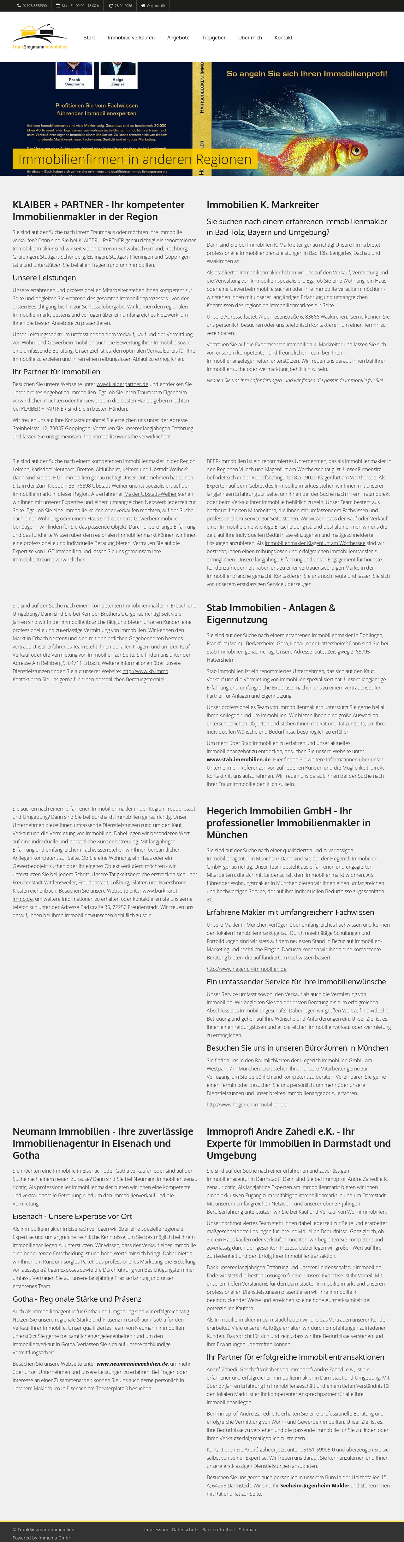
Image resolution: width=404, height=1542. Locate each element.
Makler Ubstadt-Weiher (150, 493)
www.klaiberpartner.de (122, 384)
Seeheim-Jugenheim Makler (314, 1485)
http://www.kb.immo (145, 671)
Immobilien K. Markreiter (275, 244)
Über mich (250, 37)
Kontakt (284, 37)
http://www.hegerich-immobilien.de (247, 968)
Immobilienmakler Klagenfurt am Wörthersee (315, 543)
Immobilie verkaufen (131, 37)
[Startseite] (40, 37)
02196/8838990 (35, 5)
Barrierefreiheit (218, 1530)
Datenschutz (185, 1530)
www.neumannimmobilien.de (132, 1363)
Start (89, 37)
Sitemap (247, 1530)
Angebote (178, 37)
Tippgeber (214, 37)
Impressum (156, 1530)
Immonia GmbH (55, 1538)
